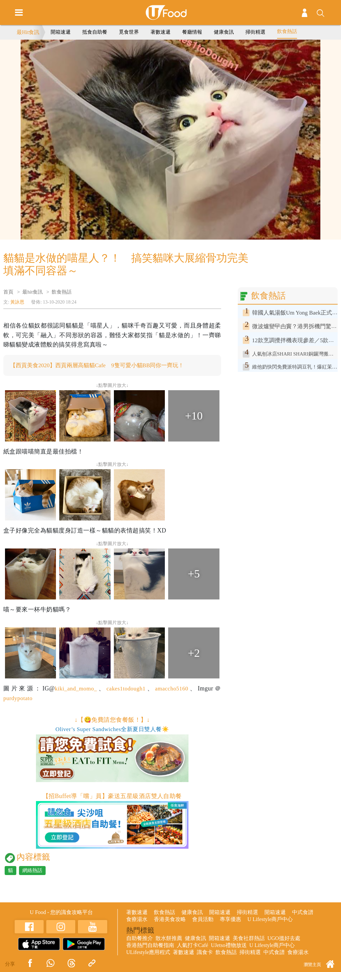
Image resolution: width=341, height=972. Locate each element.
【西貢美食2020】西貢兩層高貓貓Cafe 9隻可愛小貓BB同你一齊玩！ (102, 365)
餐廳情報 (192, 32)
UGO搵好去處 (283, 938)
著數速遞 (160, 32)
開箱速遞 (61, 32)
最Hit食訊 (28, 32)
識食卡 (205, 952)
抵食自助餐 (94, 32)
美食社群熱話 (249, 938)
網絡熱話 (32, 870)
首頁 (8, 292)
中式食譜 (302, 912)
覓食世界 (129, 32)
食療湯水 (137, 919)
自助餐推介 (139, 938)
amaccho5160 (172, 688)
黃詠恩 (17, 302)
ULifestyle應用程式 (148, 952)
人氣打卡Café (192, 945)
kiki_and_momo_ (74, 688)
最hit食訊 (32, 292)
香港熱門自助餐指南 (150, 945)
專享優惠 (230, 919)
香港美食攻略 (170, 919)
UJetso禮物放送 (229, 945)
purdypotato (18, 698)
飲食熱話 (287, 31)
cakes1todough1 (126, 688)
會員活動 (202, 919)
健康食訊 (224, 32)
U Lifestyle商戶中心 (270, 919)
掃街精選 (255, 32)
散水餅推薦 (169, 938)
